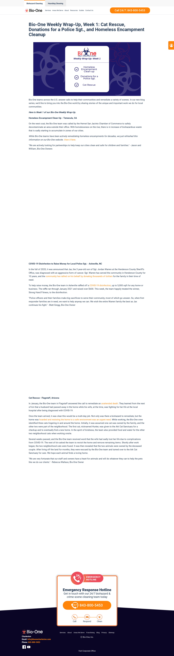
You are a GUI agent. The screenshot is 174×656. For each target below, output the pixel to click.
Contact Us (89, 10)
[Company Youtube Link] (28, 647)
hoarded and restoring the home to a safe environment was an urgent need (75, 419)
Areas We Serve (57, 10)
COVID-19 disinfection (100, 285)
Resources (74, 10)
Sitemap (111, 632)
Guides (81, 10)
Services (48, 10)
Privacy (104, 632)
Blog (98, 632)
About (67, 10)
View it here (69, 139)
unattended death (109, 403)
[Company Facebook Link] (24, 647)
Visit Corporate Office (87, 651)
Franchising (90, 632)
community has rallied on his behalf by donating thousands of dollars (79, 276)
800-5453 (34, 642)
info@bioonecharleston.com (39, 639)
